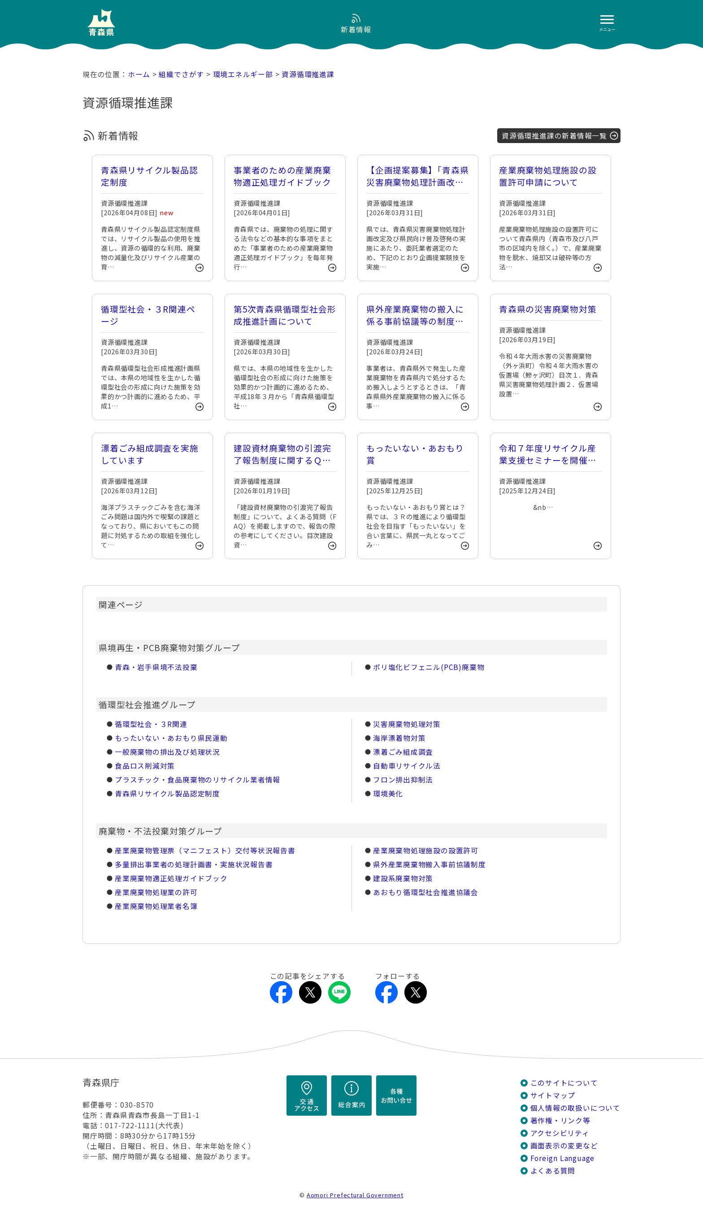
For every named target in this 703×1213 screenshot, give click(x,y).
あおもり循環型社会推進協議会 (425, 892)
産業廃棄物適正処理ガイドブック (171, 878)
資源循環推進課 (308, 74)
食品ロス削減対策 (145, 766)
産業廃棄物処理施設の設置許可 (425, 850)
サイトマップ (553, 1095)
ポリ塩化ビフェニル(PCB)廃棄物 (428, 667)
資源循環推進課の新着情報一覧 (554, 135)
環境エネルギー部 (243, 74)
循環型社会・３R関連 (151, 724)
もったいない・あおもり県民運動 (171, 738)
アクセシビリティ (560, 1133)
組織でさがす (181, 74)
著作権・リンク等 (560, 1120)
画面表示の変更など (564, 1145)
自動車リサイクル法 (407, 766)
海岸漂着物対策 (399, 738)
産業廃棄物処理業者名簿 (156, 906)
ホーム (139, 74)
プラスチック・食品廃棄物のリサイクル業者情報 (197, 779)
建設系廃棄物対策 (403, 878)
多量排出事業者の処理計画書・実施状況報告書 (194, 864)
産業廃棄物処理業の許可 (156, 892)
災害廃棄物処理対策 (407, 724)
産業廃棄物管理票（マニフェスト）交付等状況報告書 (205, 850)
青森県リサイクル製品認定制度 (167, 793)
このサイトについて (564, 1083)
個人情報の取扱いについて (575, 1108)
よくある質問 (553, 1170)
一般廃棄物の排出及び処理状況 (167, 752)
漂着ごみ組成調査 (403, 752)
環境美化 (388, 793)
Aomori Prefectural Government (355, 1195)
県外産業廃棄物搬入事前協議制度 (429, 864)
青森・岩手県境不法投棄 (156, 667)
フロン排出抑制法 (403, 779)
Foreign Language (562, 1158)
